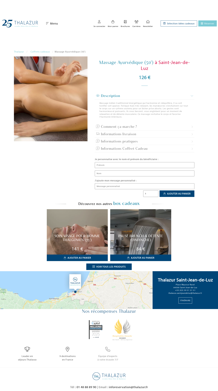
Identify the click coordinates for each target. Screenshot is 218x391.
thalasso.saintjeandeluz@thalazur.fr (185, 293)
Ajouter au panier (177, 193)
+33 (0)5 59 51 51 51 (185, 290)
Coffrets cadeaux (40, 51)
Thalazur (19, 51)
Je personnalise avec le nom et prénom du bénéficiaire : (127, 159)
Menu (52, 23)
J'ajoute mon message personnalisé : (116, 180)
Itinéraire (185, 300)
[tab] (144, 95)
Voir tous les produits (109, 266)
